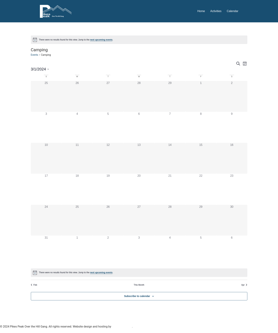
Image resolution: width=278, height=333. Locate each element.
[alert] (139, 39)
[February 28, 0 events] (139, 96)
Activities (215, 11)
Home (201, 11)
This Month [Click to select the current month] (139, 285)
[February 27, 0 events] (108, 96)
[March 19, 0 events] (108, 189)
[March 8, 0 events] (200, 127)
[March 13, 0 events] (139, 158)
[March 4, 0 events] (77, 127)
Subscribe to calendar (137, 296)
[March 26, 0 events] (108, 220)
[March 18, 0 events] (77, 189)
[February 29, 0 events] (169, 96)
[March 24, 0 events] (46, 220)
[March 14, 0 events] (169, 158)
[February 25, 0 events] (46, 96)
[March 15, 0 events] (200, 158)
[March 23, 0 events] (231, 189)
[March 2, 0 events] (231, 96)
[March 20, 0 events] (139, 189)
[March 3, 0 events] (46, 127)
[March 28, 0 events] (169, 220)
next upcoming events (101, 39)
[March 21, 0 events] (169, 189)
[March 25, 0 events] (77, 220)
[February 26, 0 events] (77, 96)
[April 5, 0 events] (200, 251)
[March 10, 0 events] (46, 158)
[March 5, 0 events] (108, 127)
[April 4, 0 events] (169, 251)
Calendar (232, 11)
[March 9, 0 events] (231, 127)
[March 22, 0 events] (200, 189)
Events (34, 54)
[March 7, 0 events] (169, 127)
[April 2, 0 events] (108, 251)
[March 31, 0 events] (46, 251)
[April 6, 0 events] (231, 251)
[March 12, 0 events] (108, 158)
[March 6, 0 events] (139, 127)
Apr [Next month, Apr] (244, 285)
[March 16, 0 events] (231, 158)
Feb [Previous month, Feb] (34, 285)
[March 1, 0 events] (200, 96)
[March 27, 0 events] (139, 220)
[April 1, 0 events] (77, 251)
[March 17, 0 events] (46, 189)
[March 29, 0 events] (200, 220)
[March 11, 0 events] (77, 158)
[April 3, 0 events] (139, 251)
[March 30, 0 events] (231, 220)
